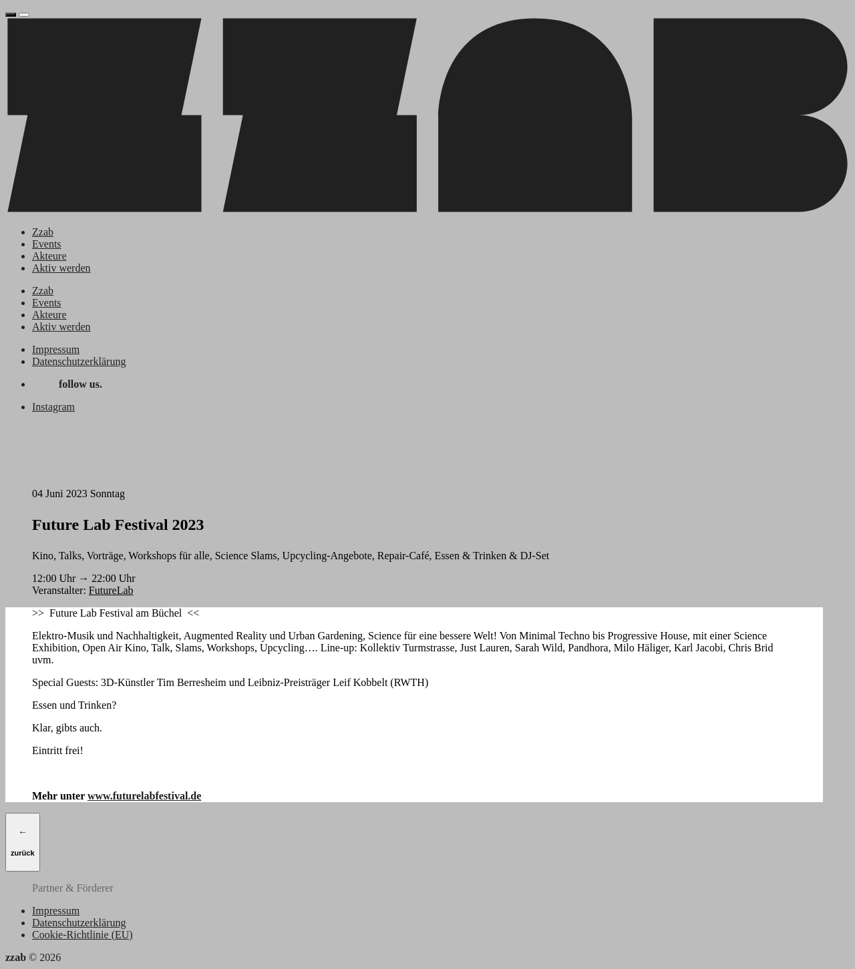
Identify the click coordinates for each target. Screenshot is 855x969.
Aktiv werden (61, 268)
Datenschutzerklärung (79, 361)
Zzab (42, 232)
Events (46, 244)
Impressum (55, 349)
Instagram (53, 406)
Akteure (49, 256)
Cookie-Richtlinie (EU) (82, 934)
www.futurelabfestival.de (144, 795)
